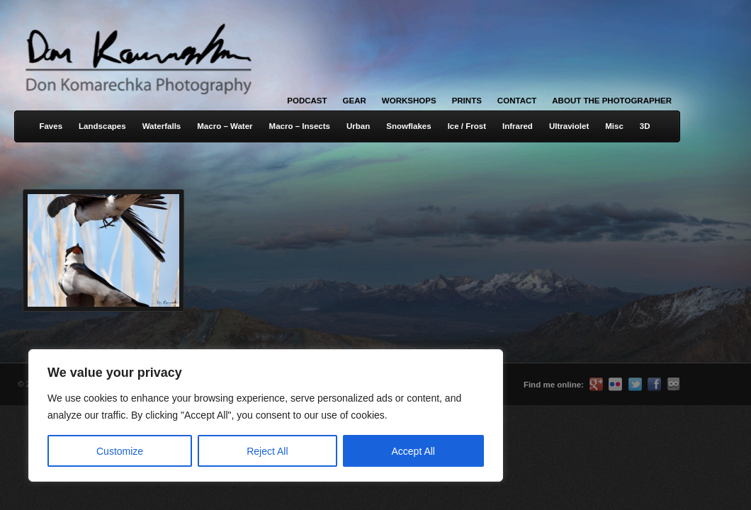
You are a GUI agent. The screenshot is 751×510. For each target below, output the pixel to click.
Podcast (307, 100)
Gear (354, 100)
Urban (358, 126)
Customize (119, 451)
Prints (467, 100)
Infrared (517, 126)
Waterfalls (161, 126)
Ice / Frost (467, 126)
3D (645, 126)
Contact (516, 100)
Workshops (409, 100)
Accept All (413, 451)
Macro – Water (224, 126)
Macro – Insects (299, 126)
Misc (614, 126)
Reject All (267, 451)
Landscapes (102, 126)
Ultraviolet (569, 126)
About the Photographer (612, 100)
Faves (50, 126)
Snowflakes (408, 126)
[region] (184, 415)
